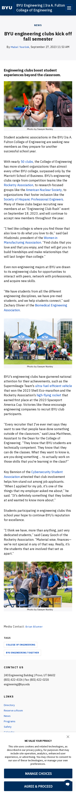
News (38, 25)
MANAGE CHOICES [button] (38, 773)
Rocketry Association (19, 185)
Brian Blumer (34, 624)
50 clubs (27, 161)
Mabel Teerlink (20, 47)
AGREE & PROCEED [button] (38, 786)
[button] (68, 736)
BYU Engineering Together (22, 650)
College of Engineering (20, 642)
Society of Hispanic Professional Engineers (34, 198)
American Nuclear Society (44, 189)
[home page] (7, 8)
